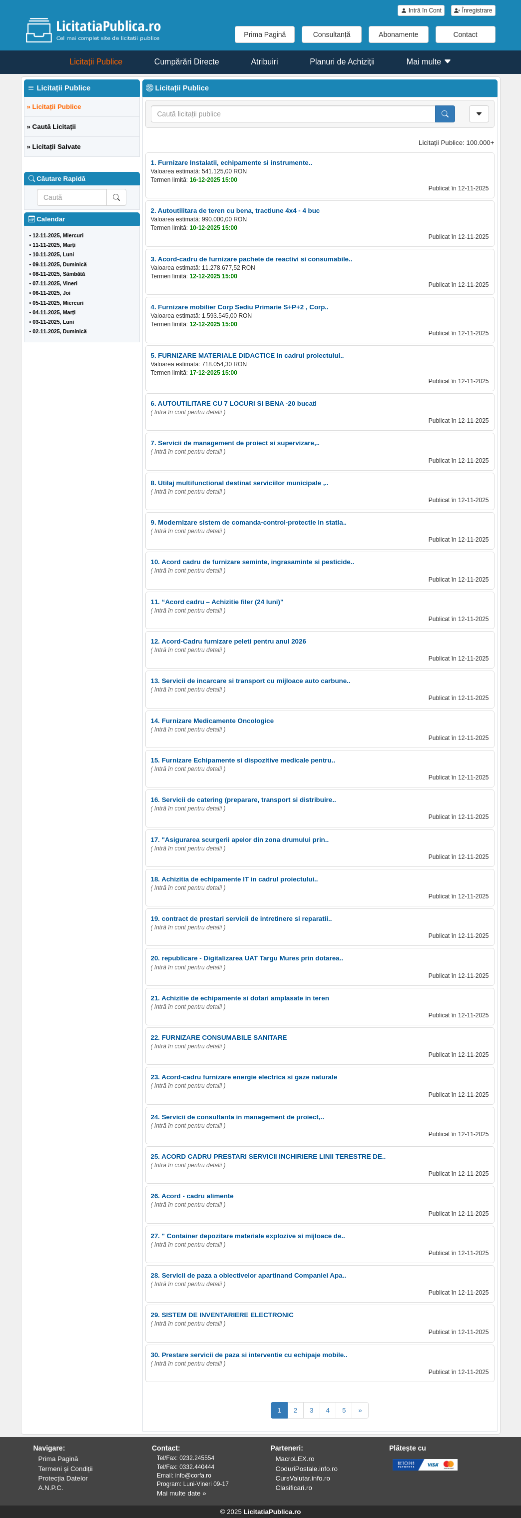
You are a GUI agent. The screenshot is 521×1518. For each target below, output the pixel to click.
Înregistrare (473, 10)
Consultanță (332, 34)
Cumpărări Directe (186, 61)
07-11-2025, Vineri (54, 283)
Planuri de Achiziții (342, 61)
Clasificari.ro (294, 1488)
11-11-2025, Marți (53, 245)
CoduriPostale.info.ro (307, 1469)
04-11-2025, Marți (53, 312)
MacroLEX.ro (295, 1459)
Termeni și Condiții (65, 1469)
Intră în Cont (421, 10)
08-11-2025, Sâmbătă (58, 274)
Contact (465, 34)
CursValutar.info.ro (303, 1478)
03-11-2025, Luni (53, 322)
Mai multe (429, 61)
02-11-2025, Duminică (59, 331)
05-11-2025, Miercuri (57, 303)
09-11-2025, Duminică (59, 264)
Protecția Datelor (63, 1478)
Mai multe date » (181, 1493)
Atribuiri (264, 61)
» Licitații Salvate (54, 146)
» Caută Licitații (51, 126)
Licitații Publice (95, 61)
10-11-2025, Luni (53, 254)
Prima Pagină (265, 34)
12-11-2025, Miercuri (57, 235)
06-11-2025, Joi (51, 293)
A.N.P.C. (50, 1488)
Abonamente (398, 34)
